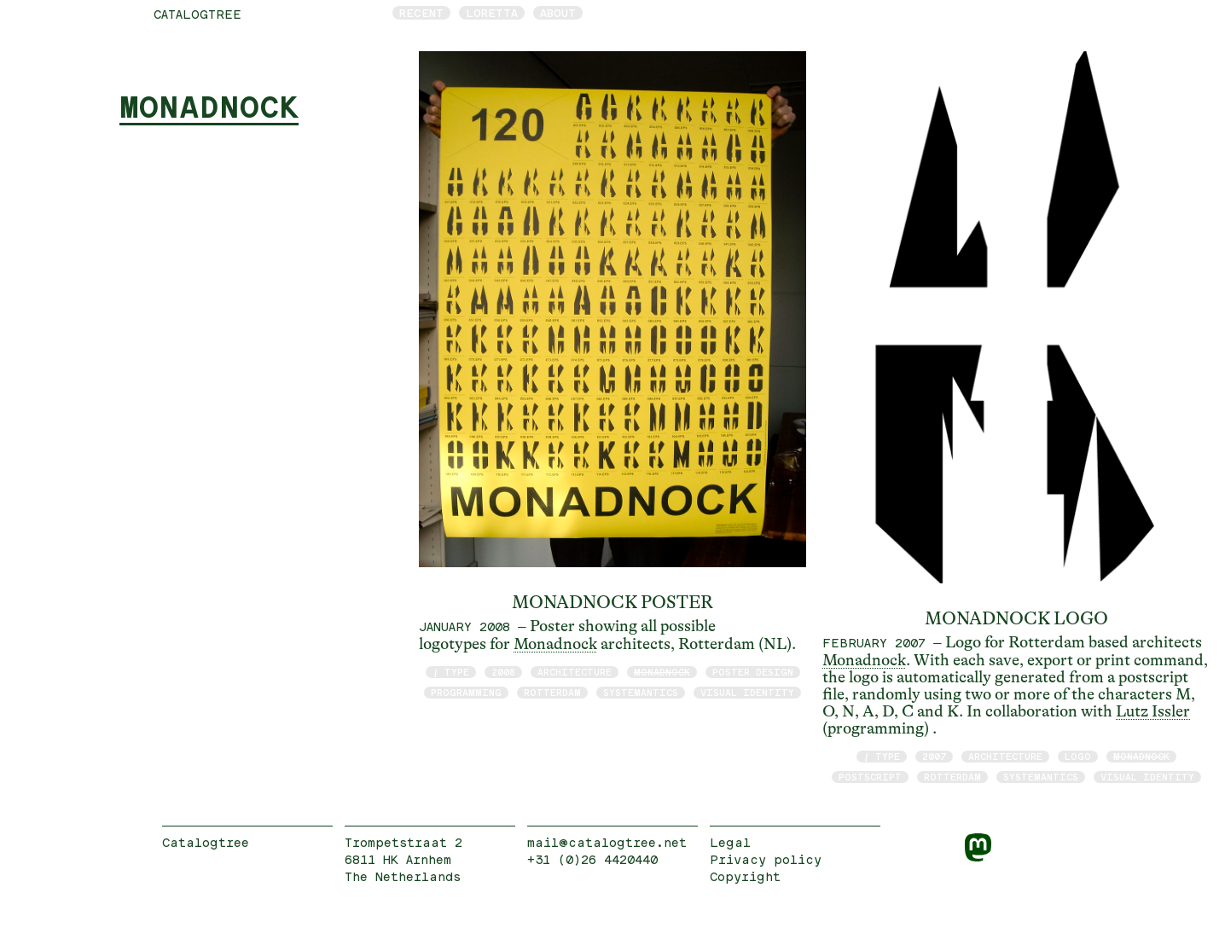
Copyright (745, 876)
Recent (421, 13)
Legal (730, 842)
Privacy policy (766, 859)
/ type (451, 671)
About (558, 13)
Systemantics (640, 692)
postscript (870, 776)
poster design (752, 671)
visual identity (747, 692)
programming (466, 692)
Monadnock (555, 644)
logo (1078, 756)
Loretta (492, 13)
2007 (934, 756)
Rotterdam (552, 692)
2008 (503, 671)
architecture (574, 671)
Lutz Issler (1153, 711)
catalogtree (197, 14)
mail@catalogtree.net (607, 842)
